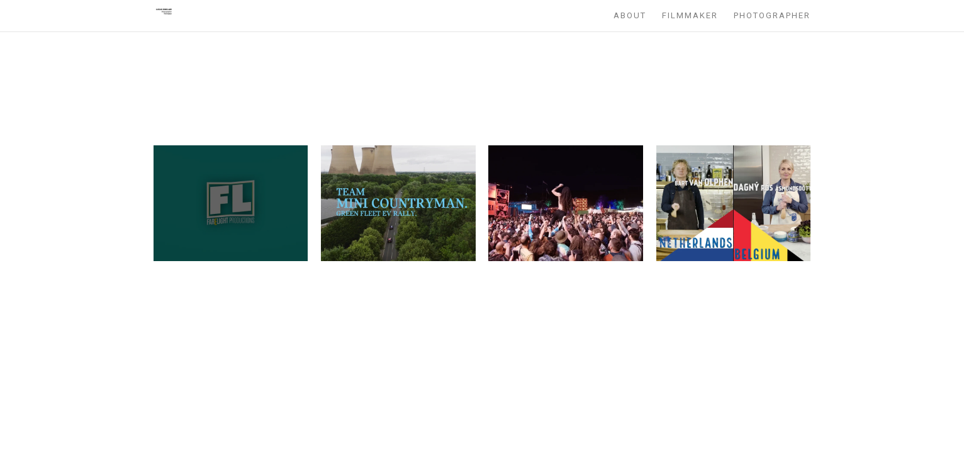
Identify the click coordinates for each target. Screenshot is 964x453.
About (630, 15)
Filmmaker (690, 15)
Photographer (772, 15)
